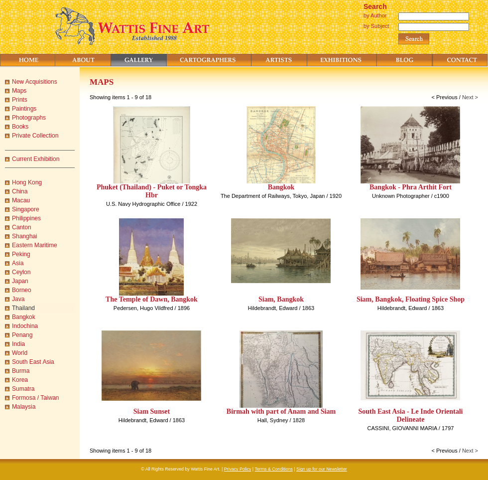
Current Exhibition (35, 159)
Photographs (29, 117)
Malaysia (23, 406)
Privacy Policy (237, 469)
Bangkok (23, 317)
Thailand (23, 308)
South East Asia (33, 361)
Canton (21, 227)
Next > (470, 97)
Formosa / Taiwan (35, 397)
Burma (20, 370)
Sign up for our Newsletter (321, 469)
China (19, 191)
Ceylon (21, 272)
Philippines (26, 218)
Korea (20, 379)
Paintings (24, 108)
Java (18, 299)
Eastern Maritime (34, 245)
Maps (19, 90)
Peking (21, 254)
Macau (21, 200)
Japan (20, 281)
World (19, 352)
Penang (22, 334)
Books (20, 126)
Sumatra (23, 388)
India (18, 343)
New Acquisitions (34, 81)
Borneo (21, 290)
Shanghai (24, 236)
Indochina (25, 325)
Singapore (25, 209)
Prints (19, 99)
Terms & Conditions (274, 469)
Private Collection (35, 135)
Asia (17, 263)
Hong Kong (27, 182)
